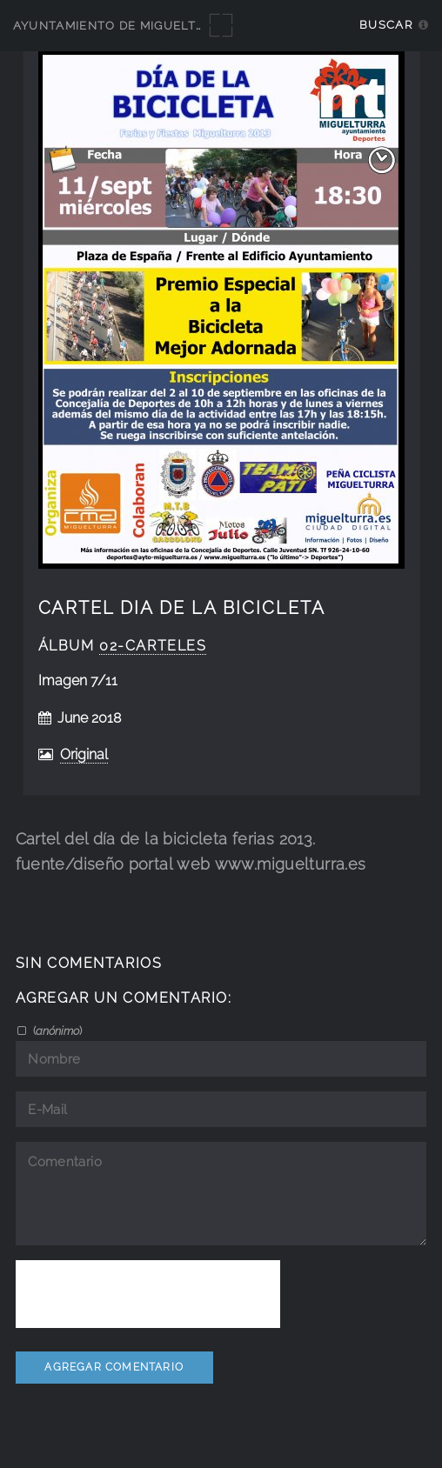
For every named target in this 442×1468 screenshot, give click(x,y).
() (56, 1031)
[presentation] (148, 1294)
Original (84, 754)
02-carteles (152, 645)
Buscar (385, 24)
